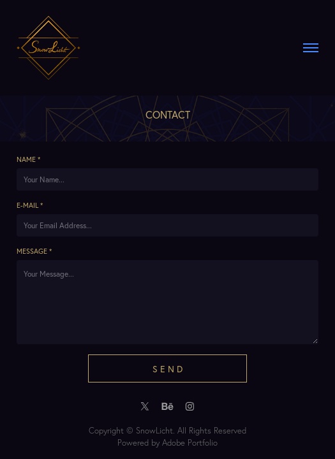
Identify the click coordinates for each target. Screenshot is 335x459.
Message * (34, 251)
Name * (28, 159)
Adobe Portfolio (190, 442)
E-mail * (30, 205)
